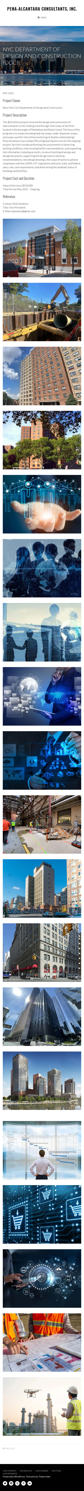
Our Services (26, 1471)
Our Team (56, 1471)
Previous (10, 1448)
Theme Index (44, 1476)
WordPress (19, 1476)
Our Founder (41, 1471)
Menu (43, 17)
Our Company (9, 1471)
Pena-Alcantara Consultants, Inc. (42, 9)
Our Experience (10, 1474)
